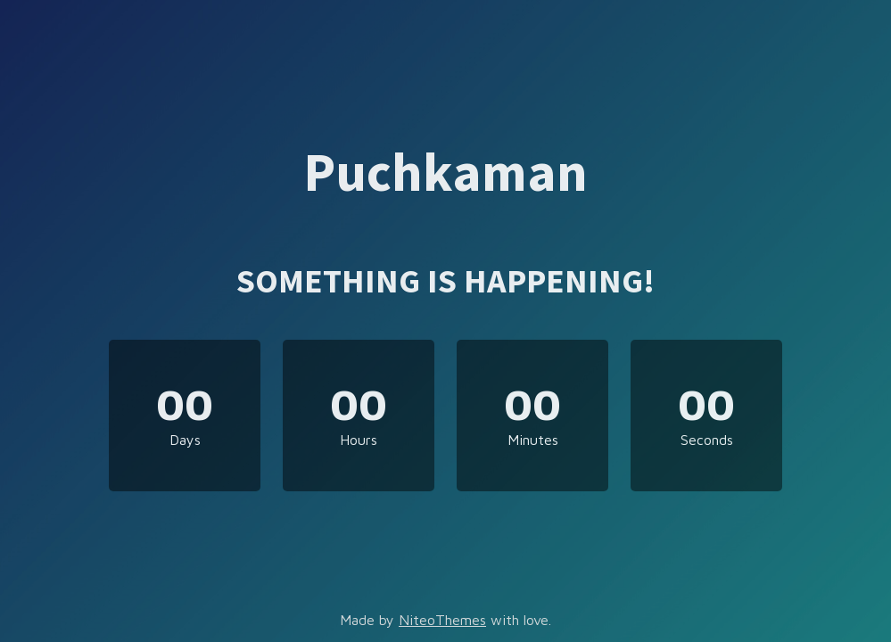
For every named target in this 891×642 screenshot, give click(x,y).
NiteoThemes (442, 620)
